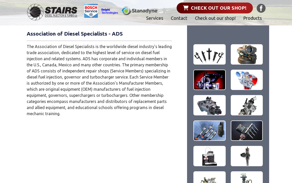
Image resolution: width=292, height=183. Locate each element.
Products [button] (252, 18)
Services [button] (154, 18)
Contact (179, 18)
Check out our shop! (215, 8)
